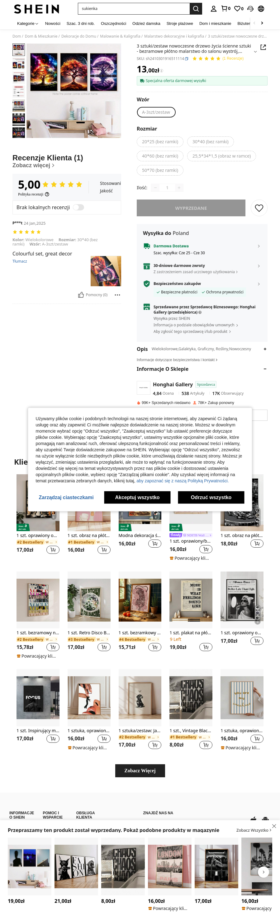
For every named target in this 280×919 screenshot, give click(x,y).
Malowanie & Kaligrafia (120, 36)
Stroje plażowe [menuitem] (180, 23)
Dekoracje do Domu (78, 36)
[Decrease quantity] (155, 187)
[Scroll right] (262, 23)
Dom (16, 36)
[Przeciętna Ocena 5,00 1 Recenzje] (218, 59)
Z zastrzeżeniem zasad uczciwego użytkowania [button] (194, 271)
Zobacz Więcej (139, 770)
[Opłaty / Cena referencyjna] (161, 71)
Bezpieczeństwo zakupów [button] (177, 284)
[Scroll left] (254, 23)
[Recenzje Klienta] (66, 161)
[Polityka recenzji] (34, 194)
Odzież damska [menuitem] (146, 23)
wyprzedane (191, 208)
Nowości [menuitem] (52, 23)
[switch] (78, 207)
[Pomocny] (81, 295)
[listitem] (38, 518)
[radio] (156, 112)
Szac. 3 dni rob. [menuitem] (81, 23)
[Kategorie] (28, 23)
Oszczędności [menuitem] (113, 23)
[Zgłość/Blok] (117, 295)
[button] (250, 8)
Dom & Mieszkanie (41, 36)
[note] (190, 558)
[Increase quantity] (179, 187)
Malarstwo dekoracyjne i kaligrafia (174, 36)
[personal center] (213, 8)
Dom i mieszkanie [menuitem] (215, 23)
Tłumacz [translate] (19, 261)
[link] (225, 8)
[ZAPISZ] (259, 208)
